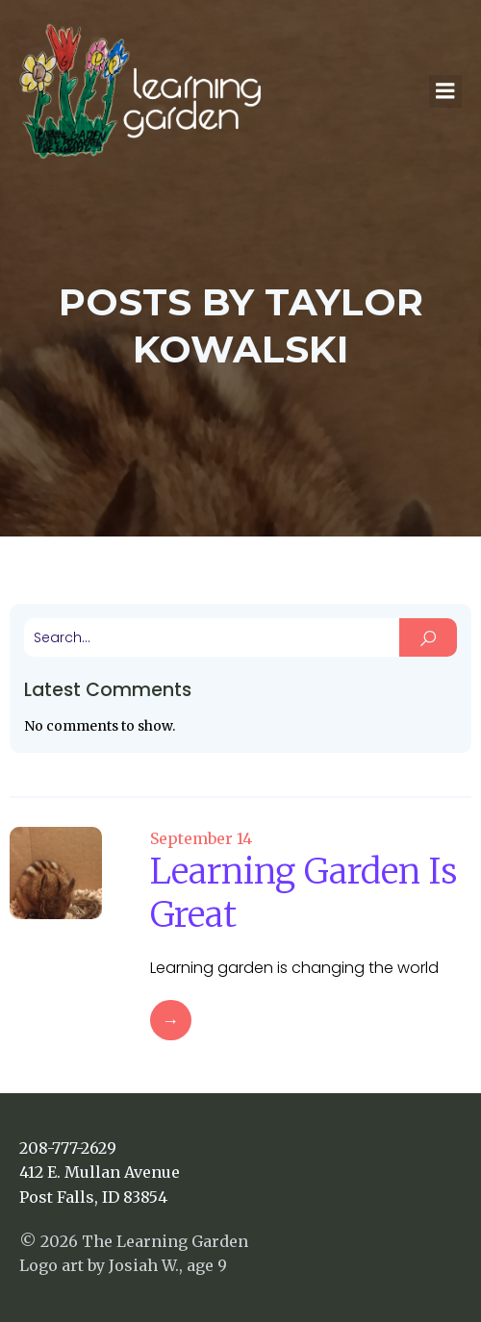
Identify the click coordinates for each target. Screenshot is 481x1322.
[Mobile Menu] (445, 91)
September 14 (201, 838)
